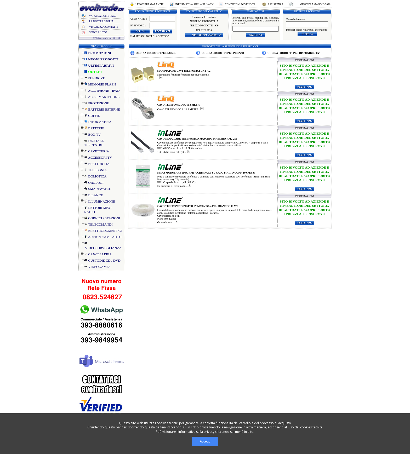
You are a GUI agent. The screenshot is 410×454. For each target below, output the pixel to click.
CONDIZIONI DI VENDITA (240, 4)
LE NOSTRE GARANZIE (149, 4)
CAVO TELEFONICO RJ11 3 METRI (179, 104)
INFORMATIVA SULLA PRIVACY (194, 4)
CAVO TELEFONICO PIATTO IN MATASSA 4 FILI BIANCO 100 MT (197, 206)
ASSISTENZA (275, 4)
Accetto (205, 441)
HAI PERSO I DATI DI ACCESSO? (149, 36)
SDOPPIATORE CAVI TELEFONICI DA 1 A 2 (183, 70)
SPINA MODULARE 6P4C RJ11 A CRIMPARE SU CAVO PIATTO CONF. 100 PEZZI (206, 172)
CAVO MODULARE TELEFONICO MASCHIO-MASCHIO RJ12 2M (197, 138)
